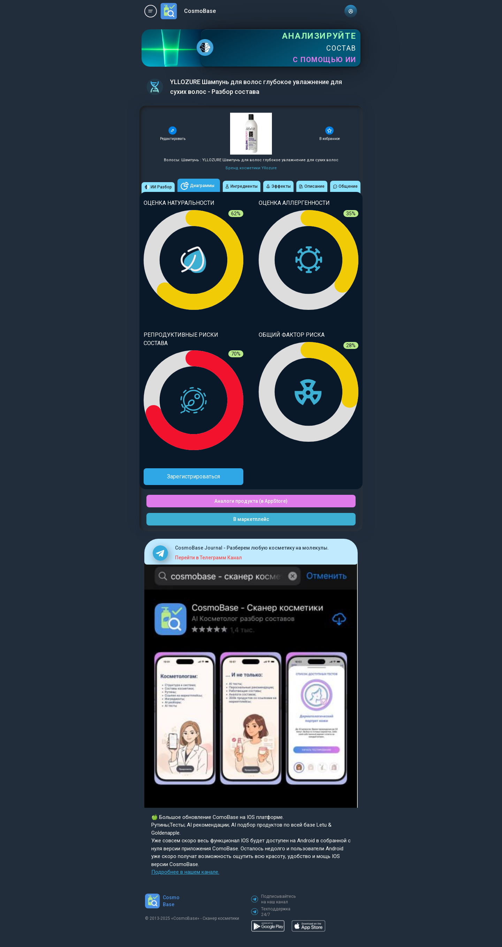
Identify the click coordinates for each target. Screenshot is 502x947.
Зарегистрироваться (193, 476)
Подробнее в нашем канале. (185, 872)
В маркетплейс (251, 519)
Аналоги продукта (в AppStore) (251, 501)
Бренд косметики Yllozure (251, 168)
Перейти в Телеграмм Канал (208, 557)
